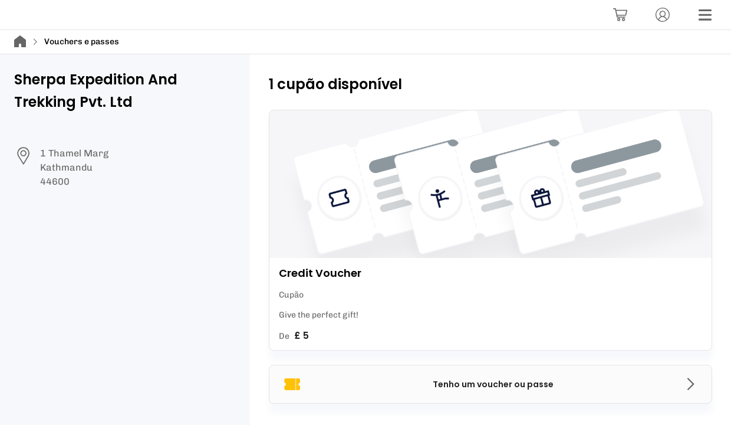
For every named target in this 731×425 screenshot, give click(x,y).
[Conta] (662, 15)
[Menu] (705, 15)
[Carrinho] (620, 15)
